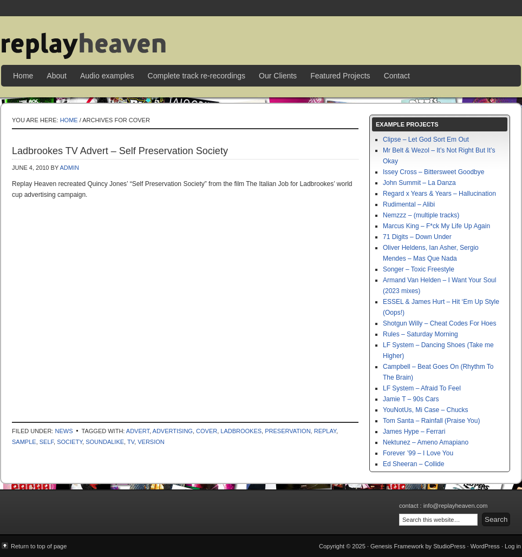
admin (69, 167)
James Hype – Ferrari (414, 431)
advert (137, 431)
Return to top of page (39, 546)
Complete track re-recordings (197, 75)
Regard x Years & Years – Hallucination (439, 193)
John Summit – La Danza (419, 183)
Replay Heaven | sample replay (261, 37)
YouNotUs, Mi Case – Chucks (425, 410)
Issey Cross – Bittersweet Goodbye (433, 172)
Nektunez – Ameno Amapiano (425, 442)
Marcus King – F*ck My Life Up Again (436, 226)
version (151, 442)
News (64, 431)
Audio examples (107, 75)
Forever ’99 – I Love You (418, 453)
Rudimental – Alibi (409, 204)
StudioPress (449, 546)
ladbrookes (241, 431)
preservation (287, 431)
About (57, 75)
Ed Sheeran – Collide (413, 464)
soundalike (105, 442)
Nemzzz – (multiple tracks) (421, 215)
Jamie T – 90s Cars (411, 399)
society (69, 442)
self (47, 442)
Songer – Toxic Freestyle (418, 269)
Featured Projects (340, 75)
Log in (513, 546)
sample (24, 442)
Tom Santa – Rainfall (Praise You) (431, 421)
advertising (173, 431)
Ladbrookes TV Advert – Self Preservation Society (120, 150)
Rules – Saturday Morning (420, 334)
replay (325, 431)
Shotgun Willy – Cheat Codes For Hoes (439, 323)
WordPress (485, 546)
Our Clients (278, 75)
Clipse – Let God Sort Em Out (426, 139)
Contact (397, 75)
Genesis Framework (396, 546)
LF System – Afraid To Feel (422, 388)
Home (23, 75)
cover (206, 431)
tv (130, 442)
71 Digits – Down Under (417, 237)
